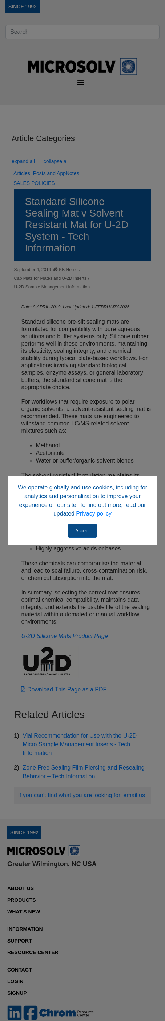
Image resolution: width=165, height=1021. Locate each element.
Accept (82, 530)
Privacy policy (94, 513)
